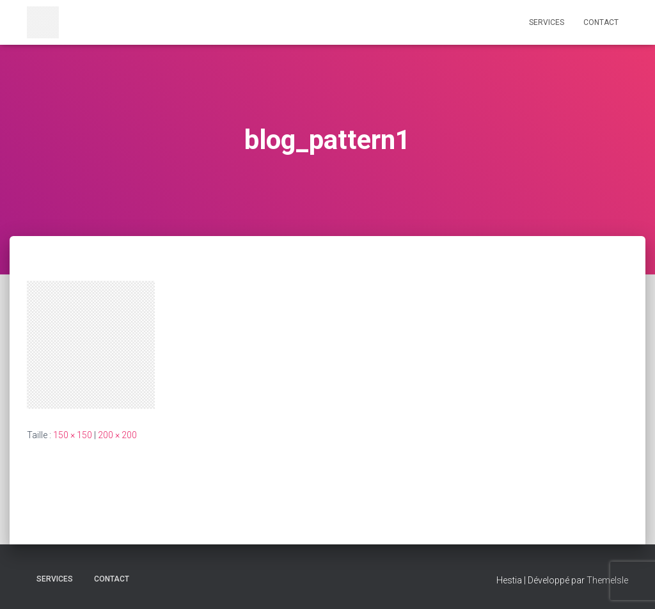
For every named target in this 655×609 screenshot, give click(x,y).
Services (546, 22)
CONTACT (601, 22)
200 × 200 (117, 435)
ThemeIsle (607, 580)
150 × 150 (72, 435)
